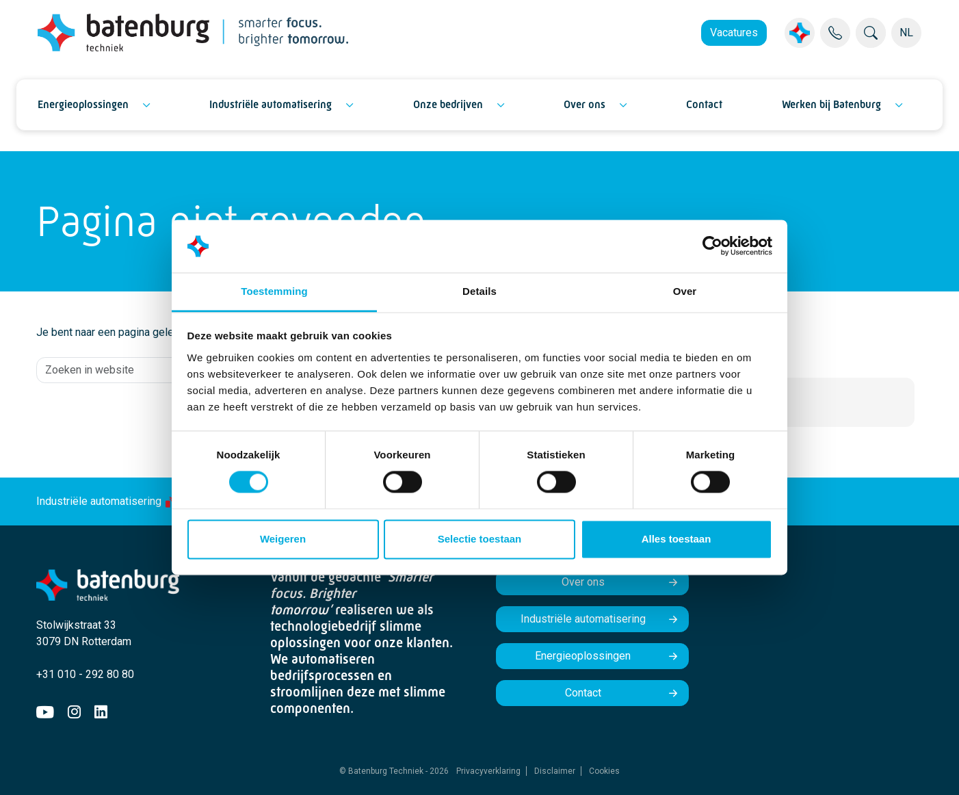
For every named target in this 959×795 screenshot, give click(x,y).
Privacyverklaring (488, 771)
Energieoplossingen (83, 104)
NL (906, 32)
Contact (704, 104)
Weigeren (283, 539)
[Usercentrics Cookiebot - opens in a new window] (712, 246)
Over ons (584, 104)
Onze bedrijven (448, 104)
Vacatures (734, 32)
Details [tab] (479, 291)
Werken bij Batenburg (831, 104)
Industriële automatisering (270, 104)
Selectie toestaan (480, 539)
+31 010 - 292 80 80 (85, 674)
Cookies (604, 771)
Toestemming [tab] (274, 291)
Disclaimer (554, 771)
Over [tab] (685, 291)
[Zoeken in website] (164, 370)
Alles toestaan (676, 539)
